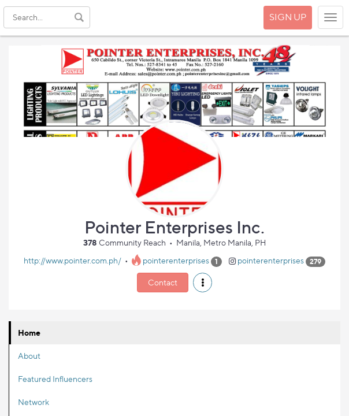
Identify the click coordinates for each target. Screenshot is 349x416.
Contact (162, 282)
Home (29, 332)
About (29, 356)
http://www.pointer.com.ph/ (72, 261)
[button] (202, 282)
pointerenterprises (176, 261)
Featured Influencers (55, 379)
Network (33, 402)
